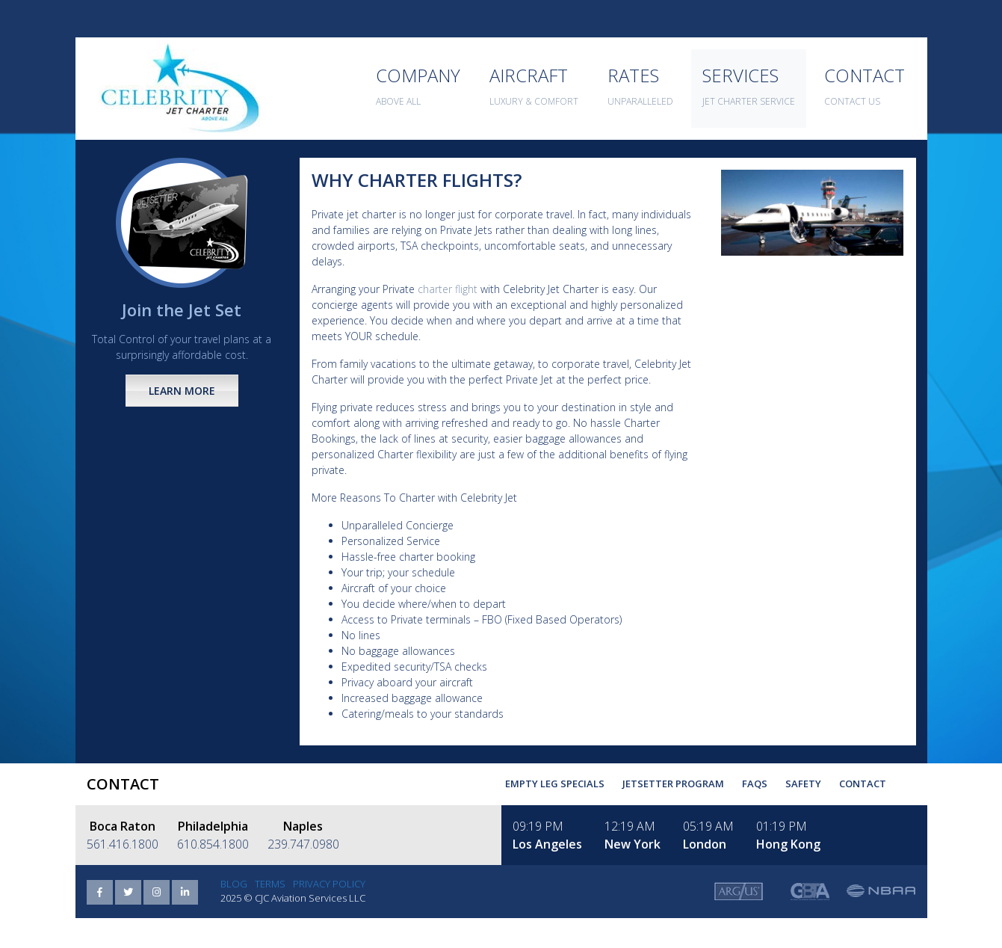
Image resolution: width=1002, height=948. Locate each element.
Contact (862, 783)
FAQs (754, 783)
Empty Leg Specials (554, 783)
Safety (803, 783)
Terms (270, 883)
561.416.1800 (122, 844)
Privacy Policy (329, 883)
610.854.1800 (213, 844)
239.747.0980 (303, 844)
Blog (233, 883)
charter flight (447, 289)
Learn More (182, 391)
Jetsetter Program (673, 783)
